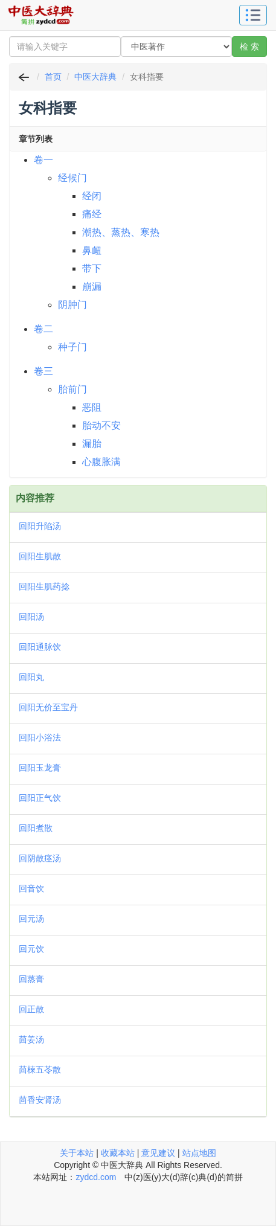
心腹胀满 (101, 462)
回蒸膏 (31, 979)
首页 (53, 77)
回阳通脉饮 (40, 647)
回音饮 (31, 888)
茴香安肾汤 (40, 1100)
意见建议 (158, 1153)
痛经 (91, 214)
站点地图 (199, 1153)
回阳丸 (31, 677)
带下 (91, 268)
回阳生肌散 (40, 556)
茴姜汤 (31, 1039)
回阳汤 (31, 616)
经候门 (72, 178)
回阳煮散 (36, 828)
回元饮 (31, 949)
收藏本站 (118, 1153)
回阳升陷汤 (40, 526)
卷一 (43, 160)
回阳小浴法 (40, 737)
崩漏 (91, 286)
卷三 (43, 371)
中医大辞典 (95, 77)
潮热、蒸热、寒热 (120, 232)
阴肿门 (72, 305)
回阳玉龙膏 (40, 767)
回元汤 (31, 918)
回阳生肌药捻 (44, 586)
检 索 (249, 46)
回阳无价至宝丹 (48, 707)
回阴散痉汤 (40, 858)
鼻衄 (91, 250)
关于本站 (77, 1153)
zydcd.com (95, 1177)
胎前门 (72, 389)
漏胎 (91, 443)
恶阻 (91, 407)
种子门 (72, 347)
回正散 (31, 1009)
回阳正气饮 (40, 798)
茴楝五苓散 (40, 1069)
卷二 (43, 329)
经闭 (91, 196)
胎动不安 (101, 425)
